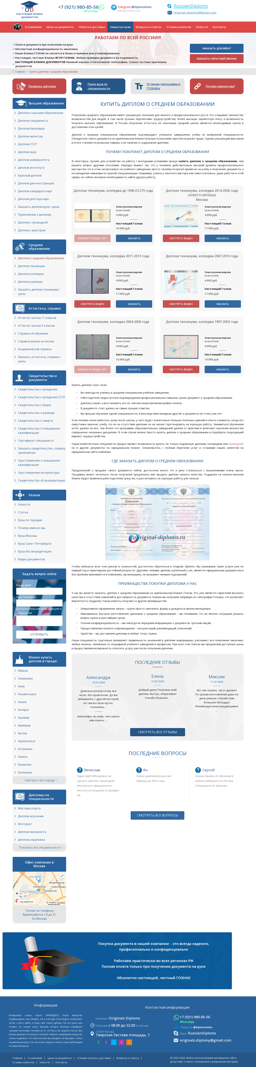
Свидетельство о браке (34, 405)
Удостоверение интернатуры (38, 473)
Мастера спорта (29, 808)
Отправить (39, 634)
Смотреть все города (41, 780)
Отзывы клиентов (178, 27)
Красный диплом (30, 175)
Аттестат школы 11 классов (37, 318)
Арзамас (24, 718)
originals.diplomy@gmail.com (195, 12)
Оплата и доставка (92, 27)
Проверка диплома (42, 86)
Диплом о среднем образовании (41, 258)
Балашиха (25, 772)
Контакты (219, 27)
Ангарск (23, 710)
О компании (33, 27)
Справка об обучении (33, 333)
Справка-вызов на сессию (36, 341)
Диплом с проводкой (33, 222)
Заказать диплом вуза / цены (38, 207)
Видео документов (31, 559)
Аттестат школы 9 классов (36, 326)
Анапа (22, 702)
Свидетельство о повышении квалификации (39, 430)
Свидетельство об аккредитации (41, 480)
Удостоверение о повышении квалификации (39, 463)
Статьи (23, 512)
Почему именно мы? (220, 86)
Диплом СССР (27, 144)
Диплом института (31, 168)
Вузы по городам (30, 520)
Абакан (23, 671)
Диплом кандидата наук (35, 191)
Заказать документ (216, 48)
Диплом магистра (30, 136)
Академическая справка (34, 349)
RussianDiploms (191, 6)
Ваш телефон (25, 597)
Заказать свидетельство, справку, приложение (42, 450)
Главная (20, 71)
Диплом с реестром (31, 230)
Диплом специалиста (33, 121)
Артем (22, 733)
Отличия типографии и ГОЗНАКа (163, 86)
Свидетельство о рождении (37, 389)
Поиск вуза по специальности (99, 86)
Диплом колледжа (31, 274)
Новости (202, 27)
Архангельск (26, 741)
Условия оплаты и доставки (94, 1058)
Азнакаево (25, 678)
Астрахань (25, 749)
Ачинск (23, 757)
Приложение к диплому (34, 215)
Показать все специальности (41, 847)
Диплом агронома (31, 816)
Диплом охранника (31, 840)
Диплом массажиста (32, 832)
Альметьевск (27, 694)
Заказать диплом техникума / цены (39, 292)
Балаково (24, 764)
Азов (21, 686)
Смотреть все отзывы (157, 732)
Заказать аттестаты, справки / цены (39, 359)
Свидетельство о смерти (35, 421)
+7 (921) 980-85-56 (78, 7)
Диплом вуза (27, 152)
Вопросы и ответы (148, 27)
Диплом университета (33, 160)
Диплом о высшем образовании (40, 113)
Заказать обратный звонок (217, 58)
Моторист (25, 824)
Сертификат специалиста (36, 440)
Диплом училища (30, 282)
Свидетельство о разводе (36, 413)
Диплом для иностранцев (36, 183)
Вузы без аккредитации (34, 551)
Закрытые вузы (120, 27)
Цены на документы (60, 27)
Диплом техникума (31, 266)
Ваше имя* (23, 585)
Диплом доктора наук (33, 199)
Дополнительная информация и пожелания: (38, 611)
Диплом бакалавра (31, 128)
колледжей (236, 444)
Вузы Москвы (27, 536)
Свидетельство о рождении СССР (41, 397)
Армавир (24, 725)
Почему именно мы (31, 528)
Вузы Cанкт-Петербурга (34, 544)
